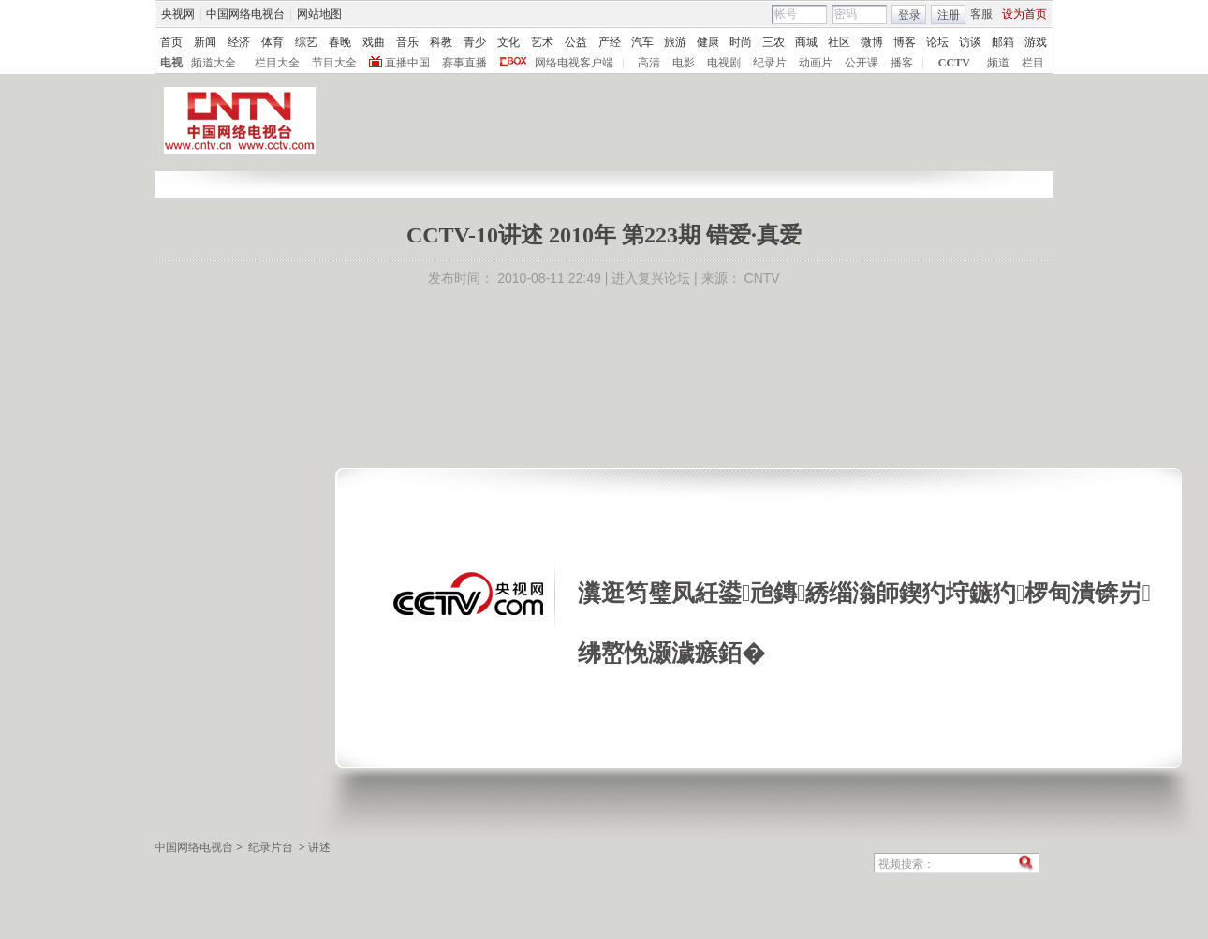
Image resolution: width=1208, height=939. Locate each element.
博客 (904, 42)
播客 (902, 62)
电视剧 (724, 62)
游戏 (1035, 42)
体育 (272, 42)
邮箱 (1003, 42)
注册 (948, 15)
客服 (981, 14)
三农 (773, 42)
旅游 (675, 42)
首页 (171, 42)
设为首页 (1024, 14)
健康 (708, 42)
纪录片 (770, 62)
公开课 (861, 62)
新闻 (205, 42)
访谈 (970, 42)
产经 (609, 42)
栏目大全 (277, 62)
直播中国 (407, 62)
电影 (683, 62)
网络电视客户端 (574, 62)
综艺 (306, 42)
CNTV (762, 278)
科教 (441, 42)
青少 (475, 42)
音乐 (407, 42)
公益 (576, 42)
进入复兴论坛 (650, 278)
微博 (872, 42)
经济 (239, 42)
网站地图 (319, 14)
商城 (806, 42)
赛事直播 (464, 62)
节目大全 (334, 62)
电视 (171, 62)
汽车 (642, 42)
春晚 (340, 42)
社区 (839, 42)
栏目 (1033, 62)
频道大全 (213, 62)
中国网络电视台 (245, 14)
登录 (909, 15)
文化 (508, 42)
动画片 (815, 62)
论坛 (937, 42)
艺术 (542, 42)
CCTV (954, 62)
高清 (649, 62)
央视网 (178, 14)
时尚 (740, 42)
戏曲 (373, 42)
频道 (998, 62)
